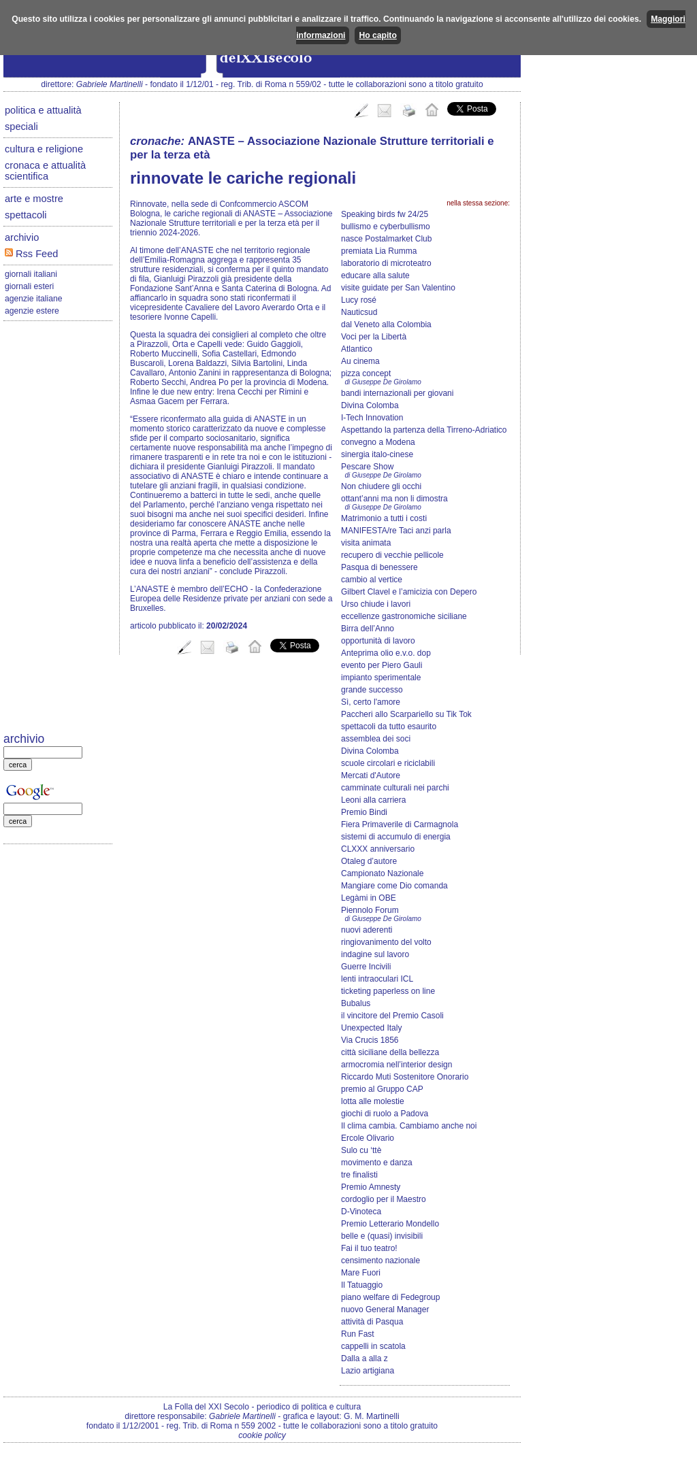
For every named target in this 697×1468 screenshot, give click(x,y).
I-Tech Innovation (372, 417)
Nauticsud (359, 312)
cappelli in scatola (373, 1346)
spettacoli (26, 215)
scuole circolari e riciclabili (388, 763)
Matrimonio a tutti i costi (384, 518)
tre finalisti (359, 1175)
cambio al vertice (371, 579)
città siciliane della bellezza (390, 1052)
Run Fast (357, 1334)
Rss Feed (31, 253)
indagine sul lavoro (375, 954)
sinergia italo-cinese (377, 454)
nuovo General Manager (385, 1309)
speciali (21, 126)
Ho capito (377, 35)
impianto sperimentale (381, 677)
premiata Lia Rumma (379, 251)
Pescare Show (367, 466)
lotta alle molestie (372, 1101)
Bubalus (355, 1003)
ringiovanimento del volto (386, 942)
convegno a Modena (378, 442)
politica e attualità (43, 110)
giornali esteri (29, 286)
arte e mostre (34, 198)
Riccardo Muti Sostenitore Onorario (404, 1077)
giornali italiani (31, 274)
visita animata (366, 543)
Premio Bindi (364, 812)
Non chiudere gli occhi (381, 486)
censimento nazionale (380, 1260)
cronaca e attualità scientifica (45, 171)
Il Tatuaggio (362, 1285)
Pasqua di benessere (379, 567)
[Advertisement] (57, 528)
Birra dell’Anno (367, 628)
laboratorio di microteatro (386, 263)
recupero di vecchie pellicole (392, 555)
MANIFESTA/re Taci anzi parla (396, 530)
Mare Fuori (360, 1273)
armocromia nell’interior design (396, 1064)
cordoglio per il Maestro (383, 1199)
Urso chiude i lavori (375, 604)
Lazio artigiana (367, 1370)
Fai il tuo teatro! (369, 1248)
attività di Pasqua (372, 1322)
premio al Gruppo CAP (382, 1089)
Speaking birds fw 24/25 (384, 214)
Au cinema (360, 361)
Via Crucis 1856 (370, 1040)
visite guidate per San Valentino (398, 288)
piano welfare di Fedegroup (390, 1297)
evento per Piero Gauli (381, 665)
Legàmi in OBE (368, 898)
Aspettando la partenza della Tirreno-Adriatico (423, 430)
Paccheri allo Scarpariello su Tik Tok (406, 714)
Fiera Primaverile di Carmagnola (399, 824)
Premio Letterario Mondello (390, 1224)
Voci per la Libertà (373, 336)
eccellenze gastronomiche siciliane (404, 616)
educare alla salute (375, 275)
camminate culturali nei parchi (395, 788)
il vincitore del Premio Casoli (392, 1015)
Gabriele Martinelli (109, 84)
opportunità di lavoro (378, 641)
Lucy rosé (358, 300)
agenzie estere (32, 311)
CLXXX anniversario (378, 849)
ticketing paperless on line (388, 991)
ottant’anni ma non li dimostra (394, 498)
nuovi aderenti (366, 930)
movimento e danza (376, 1162)
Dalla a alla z (364, 1358)
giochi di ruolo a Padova (384, 1113)
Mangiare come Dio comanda (394, 885)
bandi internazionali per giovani (397, 393)
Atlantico (356, 349)
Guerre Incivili (366, 966)
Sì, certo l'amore (370, 702)
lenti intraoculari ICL (377, 979)
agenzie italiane (33, 298)
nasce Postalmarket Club (386, 239)
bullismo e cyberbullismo (385, 226)
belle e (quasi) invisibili (382, 1236)
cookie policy (262, 1435)
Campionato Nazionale (382, 873)
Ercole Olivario (367, 1138)
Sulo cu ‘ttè (361, 1150)
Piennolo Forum (370, 910)
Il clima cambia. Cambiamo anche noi (408, 1126)
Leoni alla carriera (373, 800)
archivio (22, 237)
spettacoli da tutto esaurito (388, 726)
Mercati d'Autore (370, 775)
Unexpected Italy (371, 1028)
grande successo (372, 690)
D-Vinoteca (361, 1211)
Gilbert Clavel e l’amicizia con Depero (408, 592)
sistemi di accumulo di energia (396, 836)
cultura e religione (44, 149)
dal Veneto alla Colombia (386, 324)
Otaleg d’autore (369, 861)
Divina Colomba (370, 405)
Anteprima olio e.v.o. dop (386, 653)
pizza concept (366, 373)
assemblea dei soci (375, 739)
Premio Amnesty (370, 1187)
